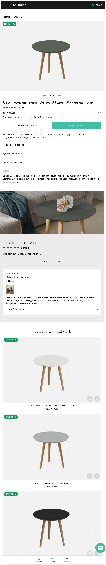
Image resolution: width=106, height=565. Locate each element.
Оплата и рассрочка (13, 163)
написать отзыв (52, 262)
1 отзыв (21, 107)
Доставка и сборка (12, 154)
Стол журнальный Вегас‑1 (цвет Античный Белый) (52, 406)
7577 (95, 5)
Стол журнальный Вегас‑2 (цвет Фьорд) (52, 483)
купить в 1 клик (76, 126)
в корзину (27, 126)
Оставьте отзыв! (34, 254)
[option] (52, 56)
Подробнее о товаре (13, 145)
